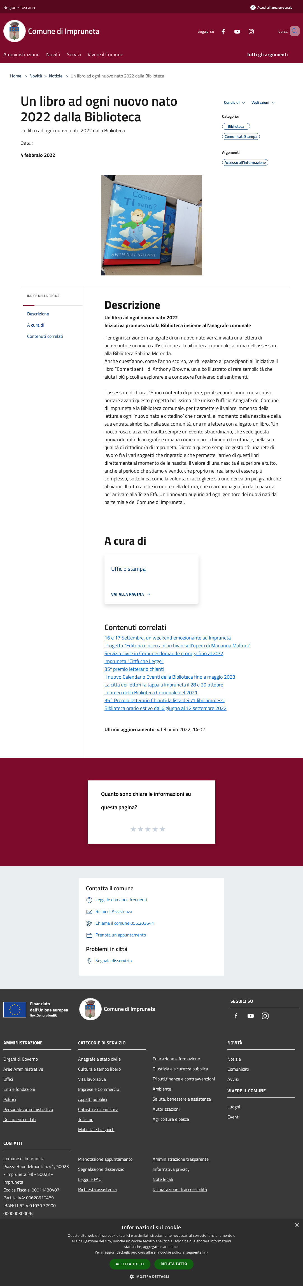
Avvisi (233, 1079)
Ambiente (162, 1089)
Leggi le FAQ (90, 1179)
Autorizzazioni (166, 1109)
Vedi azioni (264, 102)
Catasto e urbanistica (98, 1109)
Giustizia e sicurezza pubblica (180, 1068)
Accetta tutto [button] (130, 1264)
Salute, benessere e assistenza (182, 1099)
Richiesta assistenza (97, 1189)
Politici (9, 1099)
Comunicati (238, 1069)
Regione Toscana (19, 7)
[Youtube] (229, 31)
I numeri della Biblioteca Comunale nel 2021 (150, 692)
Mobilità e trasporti (96, 1129)
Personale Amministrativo (28, 1109)
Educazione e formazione (176, 1058)
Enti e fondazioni (19, 1089)
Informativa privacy (171, 1169)
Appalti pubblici (92, 1099)
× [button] (297, 1225)
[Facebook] (215, 31)
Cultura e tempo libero (99, 1069)
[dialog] (151, 1252)
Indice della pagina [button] (43, 295)
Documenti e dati (19, 1119)
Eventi (233, 1116)
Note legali (163, 1179)
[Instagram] (243, 31)
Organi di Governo (20, 1059)
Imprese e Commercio (98, 1089)
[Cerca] (293, 31)
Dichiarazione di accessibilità (180, 1189)
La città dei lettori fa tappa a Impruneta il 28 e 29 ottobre (163, 684)
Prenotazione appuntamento (105, 1159)
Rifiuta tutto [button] (174, 1263)
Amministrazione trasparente (181, 1159)
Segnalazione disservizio (101, 1169)
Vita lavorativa (92, 1079)
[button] (151, 1276)
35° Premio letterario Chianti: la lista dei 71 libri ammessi (164, 700)
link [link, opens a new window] (205, 1252)
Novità (35, 75)
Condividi (235, 102)
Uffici (8, 1079)
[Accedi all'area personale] (271, 7)
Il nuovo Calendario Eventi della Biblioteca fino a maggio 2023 (169, 677)
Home (15, 75)
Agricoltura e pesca (171, 1119)
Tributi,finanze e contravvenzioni (184, 1078)
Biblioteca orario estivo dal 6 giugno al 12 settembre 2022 (165, 708)
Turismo (85, 1119)
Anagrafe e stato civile (99, 1059)
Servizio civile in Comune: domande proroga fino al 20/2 (163, 653)
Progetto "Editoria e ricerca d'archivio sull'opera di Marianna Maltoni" (177, 645)
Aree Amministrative (23, 1069)
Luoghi (233, 1106)
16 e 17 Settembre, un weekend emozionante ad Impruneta (167, 637)
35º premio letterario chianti (134, 669)
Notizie (55, 75)
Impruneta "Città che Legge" (134, 661)
